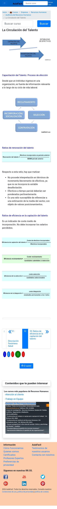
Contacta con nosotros (43, 455)
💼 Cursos (14, 12)
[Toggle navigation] (4, 3)
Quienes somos (11, 451)
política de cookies (42, 492)
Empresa (24, 12)
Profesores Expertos (13, 458)
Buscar (44, 23)
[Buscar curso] (35, 3)
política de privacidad (25, 492)
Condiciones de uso (9, 492)
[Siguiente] (39, 339)
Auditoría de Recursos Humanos (18, 15)
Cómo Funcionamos (13, 448)
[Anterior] (14, 339)
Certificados (9, 455)
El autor (26, 365)
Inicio (5, 12)
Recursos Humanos (38, 12)
